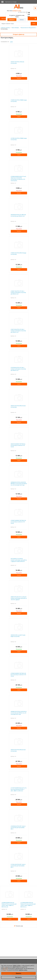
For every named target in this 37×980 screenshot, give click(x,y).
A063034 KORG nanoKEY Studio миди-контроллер (18, 635)
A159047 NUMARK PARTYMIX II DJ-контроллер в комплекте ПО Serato (18, 522)
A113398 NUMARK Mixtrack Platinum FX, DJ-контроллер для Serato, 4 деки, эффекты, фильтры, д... (28, 905)
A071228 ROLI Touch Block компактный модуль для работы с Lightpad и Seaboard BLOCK (19, 560)
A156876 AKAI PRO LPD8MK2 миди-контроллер (19, 100)
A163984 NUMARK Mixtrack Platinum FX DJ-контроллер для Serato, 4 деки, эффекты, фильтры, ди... (9, 905)
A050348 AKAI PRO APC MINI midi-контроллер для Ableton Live (18, 215)
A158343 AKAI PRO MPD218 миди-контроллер (18, 253)
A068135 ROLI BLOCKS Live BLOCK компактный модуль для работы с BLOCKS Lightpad (19, 598)
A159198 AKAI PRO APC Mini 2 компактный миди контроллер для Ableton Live (18, 369)
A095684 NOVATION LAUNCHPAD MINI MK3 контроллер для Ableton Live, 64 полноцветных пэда (19, 483)
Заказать (19, 78)
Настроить (18, 977)
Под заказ (19, 76)
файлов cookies (23, 970)
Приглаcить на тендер (10, 2)
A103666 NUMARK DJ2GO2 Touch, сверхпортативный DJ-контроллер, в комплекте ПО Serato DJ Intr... (18, 178)
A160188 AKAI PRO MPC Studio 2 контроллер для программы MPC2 (18, 827)
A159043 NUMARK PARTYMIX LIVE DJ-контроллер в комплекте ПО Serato (18, 675)
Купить (19, 116)
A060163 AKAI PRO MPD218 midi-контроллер (18, 406)
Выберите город (17, 10)
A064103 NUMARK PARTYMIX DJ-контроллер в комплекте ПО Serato (18, 445)
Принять (18, 973)
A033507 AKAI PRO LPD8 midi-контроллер (17, 62)
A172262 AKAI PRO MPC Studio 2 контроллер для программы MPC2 (18, 866)
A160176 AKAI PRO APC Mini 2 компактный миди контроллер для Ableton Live (18, 331)
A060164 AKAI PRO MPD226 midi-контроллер (18, 750)
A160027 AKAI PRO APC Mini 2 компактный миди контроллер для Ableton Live (18, 292)
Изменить (12, 19)
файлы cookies (17, 965)
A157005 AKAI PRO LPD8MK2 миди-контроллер (19, 139)
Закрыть (22, 19)
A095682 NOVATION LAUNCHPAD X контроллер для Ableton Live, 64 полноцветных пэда (19, 713)
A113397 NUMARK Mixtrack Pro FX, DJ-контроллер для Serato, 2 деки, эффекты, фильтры (19, 789)
